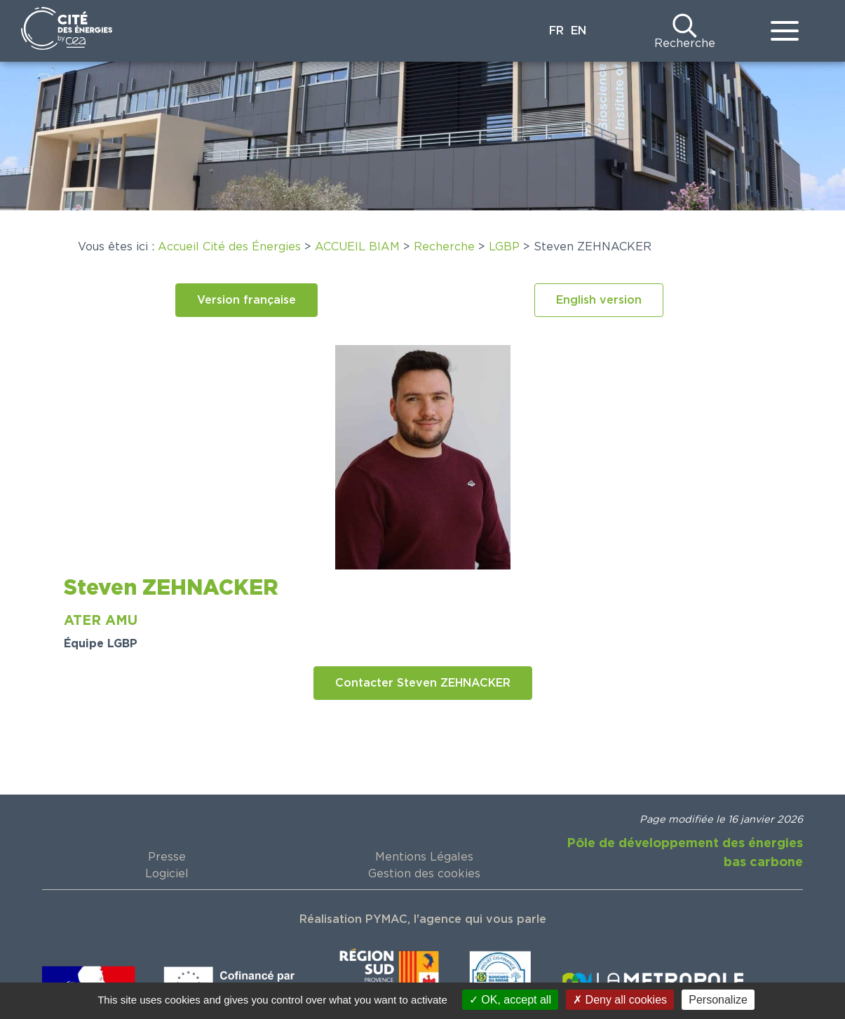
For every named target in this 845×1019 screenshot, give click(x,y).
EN (578, 30)
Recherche (684, 43)
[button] (246, 300)
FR (556, 30)
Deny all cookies (620, 1000)
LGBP (504, 246)
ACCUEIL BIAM (357, 246)
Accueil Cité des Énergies (229, 246)
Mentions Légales (424, 857)
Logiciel (167, 873)
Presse (167, 857)
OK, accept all (510, 1000)
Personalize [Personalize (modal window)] (718, 1000)
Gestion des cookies (424, 873)
